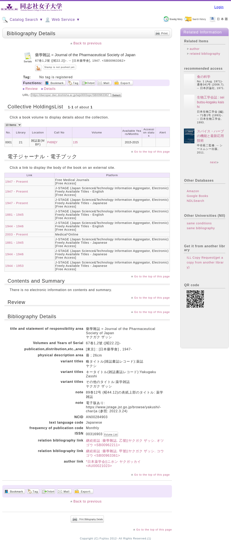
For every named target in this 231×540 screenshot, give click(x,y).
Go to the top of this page (152, 151)
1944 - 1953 (14, 265)
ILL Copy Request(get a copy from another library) (205, 262)
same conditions (199, 223)
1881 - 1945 (14, 214)
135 (75, 142)
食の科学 (203, 76)
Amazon (193, 191)
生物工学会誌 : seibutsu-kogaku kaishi (210, 102)
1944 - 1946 (14, 226)
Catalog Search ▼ (22, 20)
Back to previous (87, 43)
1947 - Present (16, 181)
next (213, 162)
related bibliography (205, 53)
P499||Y (52, 142)
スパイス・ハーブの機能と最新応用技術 (210, 135)
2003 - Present (16, 234)
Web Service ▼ (62, 20)
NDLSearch (195, 200)
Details (50, 88)
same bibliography (201, 228)
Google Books (197, 196)
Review (31, 88)
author (194, 49)
